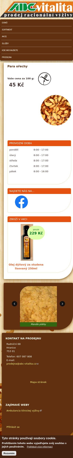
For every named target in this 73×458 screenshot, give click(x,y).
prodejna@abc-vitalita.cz (22, 363)
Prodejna (6, 57)
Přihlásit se (13, 427)
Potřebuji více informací (40, 447)
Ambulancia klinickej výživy (24, 410)
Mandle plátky (38, 324)
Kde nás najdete (10, 50)
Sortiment (7, 30)
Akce (4, 36)
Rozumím (9, 453)
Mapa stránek (38, 382)
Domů (4, 23)
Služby (5, 43)
